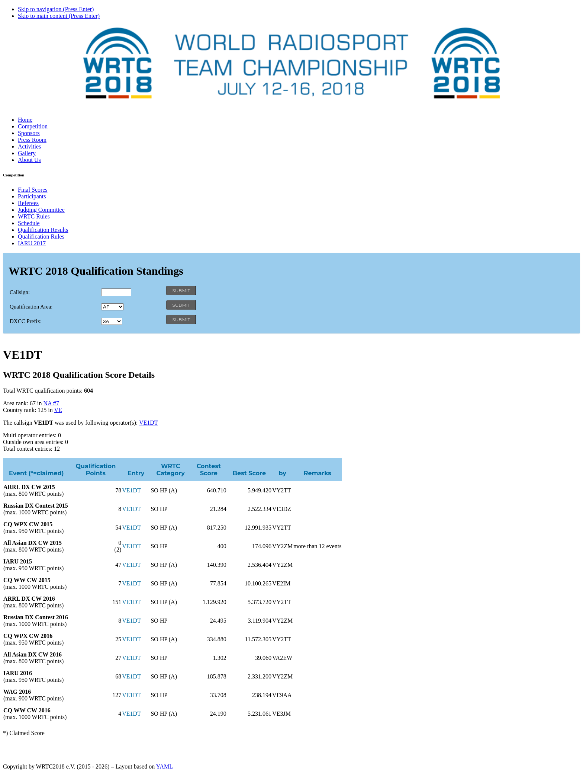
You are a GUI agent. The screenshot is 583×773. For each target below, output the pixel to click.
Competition (33, 126)
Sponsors (29, 133)
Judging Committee (41, 210)
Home (25, 119)
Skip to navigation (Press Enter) (56, 9)
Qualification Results (43, 230)
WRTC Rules (34, 216)
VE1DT (148, 422)
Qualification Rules (41, 236)
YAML (164, 766)
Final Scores (33, 189)
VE (58, 410)
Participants (32, 196)
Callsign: (20, 292)
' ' (112, 306)
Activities (29, 146)
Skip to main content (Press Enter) (59, 16)
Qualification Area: (31, 307)
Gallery (27, 153)
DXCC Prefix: (26, 321)
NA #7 (51, 403)
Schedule (29, 223)
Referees (28, 203)
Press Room (32, 140)
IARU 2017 (32, 243)
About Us (29, 160)
